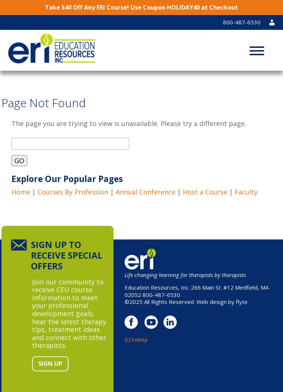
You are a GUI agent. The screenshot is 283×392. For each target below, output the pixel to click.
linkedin (170, 322)
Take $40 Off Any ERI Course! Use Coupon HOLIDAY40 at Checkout (141, 7)
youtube (151, 322)
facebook (132, 322)
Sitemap (136, 340)
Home (20, 192)
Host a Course (205, 192)
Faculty (246, 192)
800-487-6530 (242, 22)
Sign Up (50, 364)
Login (275, 22)
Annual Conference (145, 192)
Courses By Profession (73, 192)
